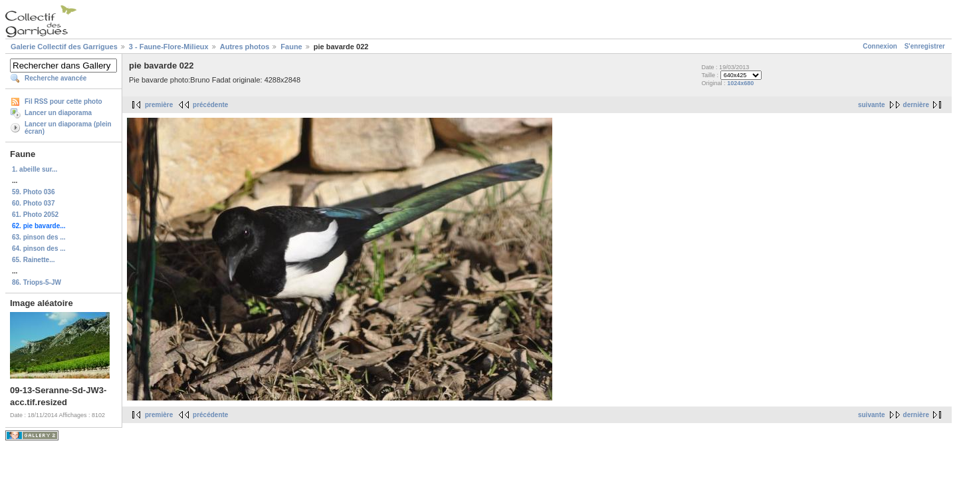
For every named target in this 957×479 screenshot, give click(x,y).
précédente (210, 104)
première (159, 104)
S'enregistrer (924, 46)
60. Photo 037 (33, 203)
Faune (291, 47)
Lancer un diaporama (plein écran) (68, 127)
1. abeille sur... (34, 169)
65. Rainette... (33, 259)
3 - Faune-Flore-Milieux (169, 47)
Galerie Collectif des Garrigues (64, 47)
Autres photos (245, 47)
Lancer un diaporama (58, 112)
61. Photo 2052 (35, 214)
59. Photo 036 (33, 192)
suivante (871, 104)
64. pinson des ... (39, 248)
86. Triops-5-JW (36, 282)
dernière (916, 104)
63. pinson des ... (39, 237)
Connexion (880, 46)
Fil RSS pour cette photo (63, 101)
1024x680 (740, 83)
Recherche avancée (55, 78)
